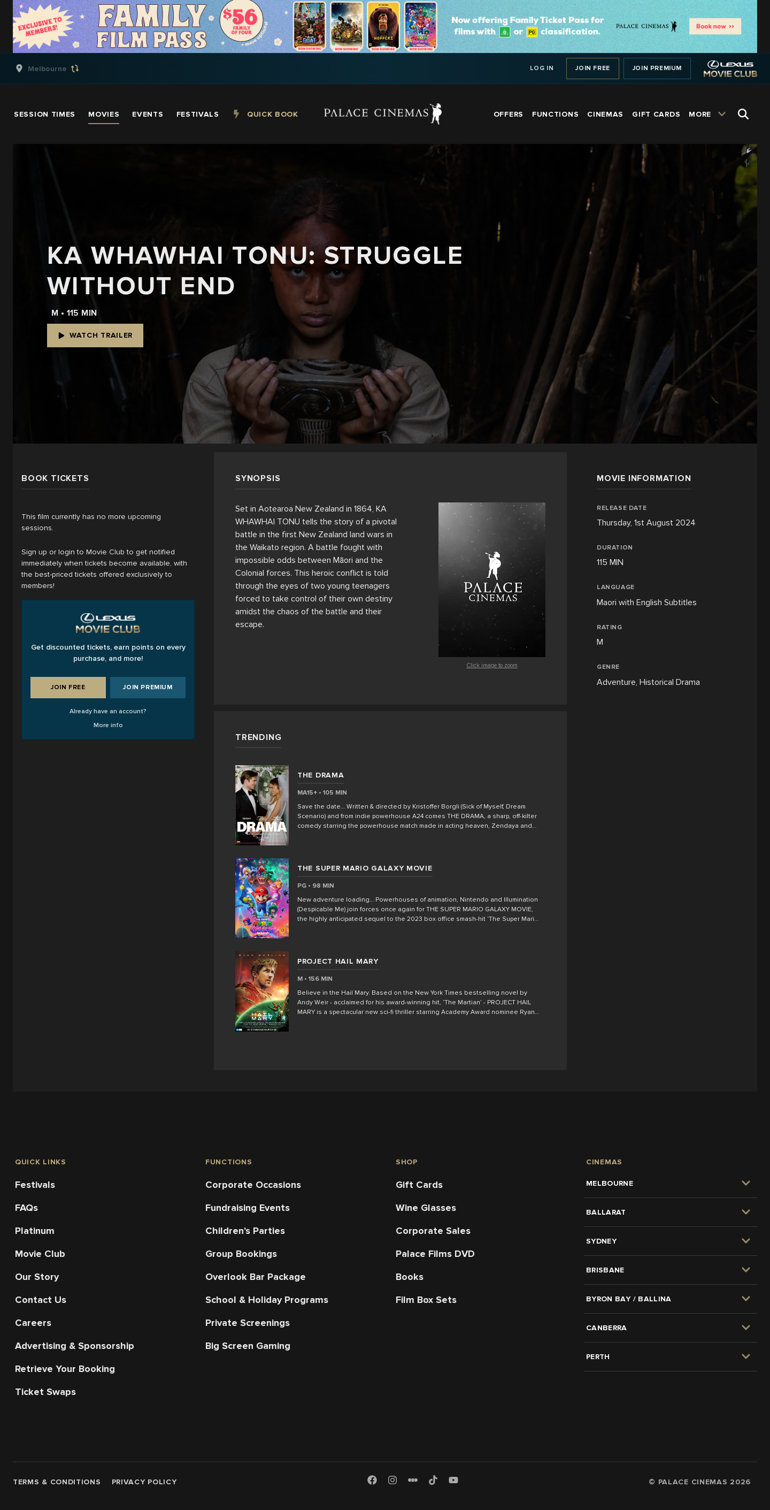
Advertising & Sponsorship (74, 1346)
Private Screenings (247, 1323)
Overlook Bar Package (255, 1277)
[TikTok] (433, 1480)
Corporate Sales (433, 1231)
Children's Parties (245, 1231)
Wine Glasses (426, 1208)
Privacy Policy (144, 1481)
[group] (58, 68)
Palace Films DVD (435, 1254)
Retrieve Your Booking (65, 1369)
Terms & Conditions (57, 1481)
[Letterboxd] (413, 1480)
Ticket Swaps (45, 1392)
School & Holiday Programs (266, 1300)
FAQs (26, 1208)
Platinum (35, 1231)
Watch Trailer (95, 335)
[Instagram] (392, 1480)
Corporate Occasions (253, 1185)
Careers (33, 1323)
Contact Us (40, 1300)
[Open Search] (743, 114)
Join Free (592, 68)
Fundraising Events (247, 1208)
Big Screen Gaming (247, 1346)
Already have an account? (108, 711)
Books (410, 1277)
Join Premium (657, 68)
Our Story (37, 1277)
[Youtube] (453, 1480)
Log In (542, 68)
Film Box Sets (426, 1300)
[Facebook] (372, 1480)
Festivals (35, 1185)
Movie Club (40, 1254)
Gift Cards (419, 1185)
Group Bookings (241, 1254)
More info (108, 725)
